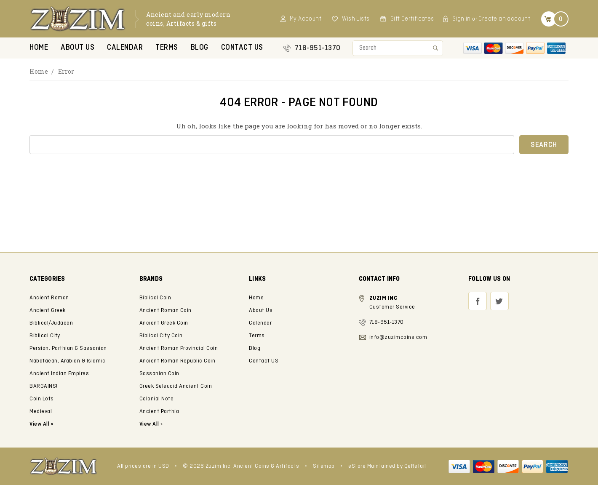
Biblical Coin (155, 297)
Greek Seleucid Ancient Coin (175, 386)
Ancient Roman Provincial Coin (178, 348)
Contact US (242, 48)
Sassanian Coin (159, 373)
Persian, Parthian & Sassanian (68, 348)
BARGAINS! (43, 386)
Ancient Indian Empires (59, 373)
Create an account (504, 19)
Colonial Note (156, 398)
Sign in (461, 19)
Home (38, 48)
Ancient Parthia (159, 411)
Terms (166, 48)
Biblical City (44, 335)
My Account (305, 19)
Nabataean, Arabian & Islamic (67, 361)
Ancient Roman (49, 297)
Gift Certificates (412, 19)
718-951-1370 (318, 48)
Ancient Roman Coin (165, 310)
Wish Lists (355, 19)
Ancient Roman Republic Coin (177, 361)
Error (66, 71)
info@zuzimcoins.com (398, 337)
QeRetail (415, 466)
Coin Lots (41, 398)
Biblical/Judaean (51, 323)
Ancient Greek (47, 310)
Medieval (40, 411)
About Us (77, 48)
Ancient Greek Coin (163, 323)
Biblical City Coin (161, 335)
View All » (151, 424)
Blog (199, 48)
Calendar (125, 48)
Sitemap (324, 466)
